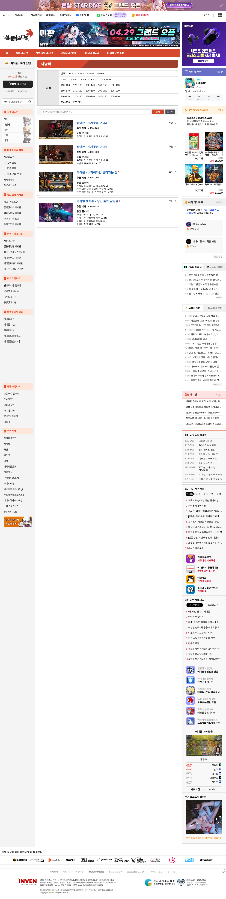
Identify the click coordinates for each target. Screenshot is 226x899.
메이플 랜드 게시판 (12, 257)
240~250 (102, 96)
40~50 (90, 73)
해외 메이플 (9, 330)
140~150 (102, 85)
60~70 (64, 79)
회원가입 (10, 91)
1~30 (71, 73)
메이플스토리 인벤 (20, 63)
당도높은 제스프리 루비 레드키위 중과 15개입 (204, 418)
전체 (63, 73)
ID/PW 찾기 (23, 91)
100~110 (106, 79)
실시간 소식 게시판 (12, 207)
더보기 (212, 789)
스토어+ (219, 110)
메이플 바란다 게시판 (13, 263)
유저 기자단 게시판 (12, 224)
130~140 (90, 85)
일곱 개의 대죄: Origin (14, 489)
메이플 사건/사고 (11, 324)
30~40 (81, 73)
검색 (29, 101)
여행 (6, 460)
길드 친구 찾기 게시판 (13, 269)
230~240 (90, 96)
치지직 (7, 444)
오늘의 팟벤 (9, 404)
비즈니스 (66, 871)
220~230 (77, 96)
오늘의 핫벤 (9, 399)
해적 (6, 140)
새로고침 (216, 257)
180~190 (90, 90)
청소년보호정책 (115, 871)
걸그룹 (7, 455)
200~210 (115, 90)
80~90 (84, 79)
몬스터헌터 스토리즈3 (14, 494)
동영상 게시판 (10, 302)
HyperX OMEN (11, 477)
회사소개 (54, 871)
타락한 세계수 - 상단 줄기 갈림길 (98, 201)
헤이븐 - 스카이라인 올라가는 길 (98, 172)
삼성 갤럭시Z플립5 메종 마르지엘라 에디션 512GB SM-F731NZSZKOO (204, 407)
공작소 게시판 (10, 296)
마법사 (7, 124)
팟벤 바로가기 (10, 438)
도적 (6, 135)
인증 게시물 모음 (11, 218)
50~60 (100, 73)
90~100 (94, 79)
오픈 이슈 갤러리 (11, 393)
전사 (6, 119)
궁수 (6, 129)
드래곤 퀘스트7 (11, 506)
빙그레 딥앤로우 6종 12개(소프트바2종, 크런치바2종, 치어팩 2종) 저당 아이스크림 (204, 412)
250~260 (115, 96)
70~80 (74, 79)
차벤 (6, 449)
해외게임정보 (10, 466)
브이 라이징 (9, 483)
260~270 (65, 102)
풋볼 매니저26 (10, 511)
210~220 (65, 96)
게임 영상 (8, 472)
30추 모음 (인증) (13, 174)
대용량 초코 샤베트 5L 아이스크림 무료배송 (204, 401)
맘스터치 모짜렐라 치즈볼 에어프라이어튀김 (204, 424)
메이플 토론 (9, 318)
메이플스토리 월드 (12, 335)
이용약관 (79, 871)
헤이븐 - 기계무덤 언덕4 (91, 146)
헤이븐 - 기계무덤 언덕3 (91, 122)
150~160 (115, 85)
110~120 (65, 85)
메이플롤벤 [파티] (12, 341)
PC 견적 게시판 (11, 416)
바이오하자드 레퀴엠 (13, 500)
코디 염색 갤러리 (11, 291)
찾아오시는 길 (156, 871)
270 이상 (77, 102)
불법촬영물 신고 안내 (136, 871)
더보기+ (219, 72)
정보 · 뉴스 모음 (11, 201)
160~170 (65, 90)
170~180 (77, 90)
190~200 (102, 90)
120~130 (77, 85)
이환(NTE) (201, 83)
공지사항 (171, 871)
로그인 (206, 15)
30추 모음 (10, 168)
